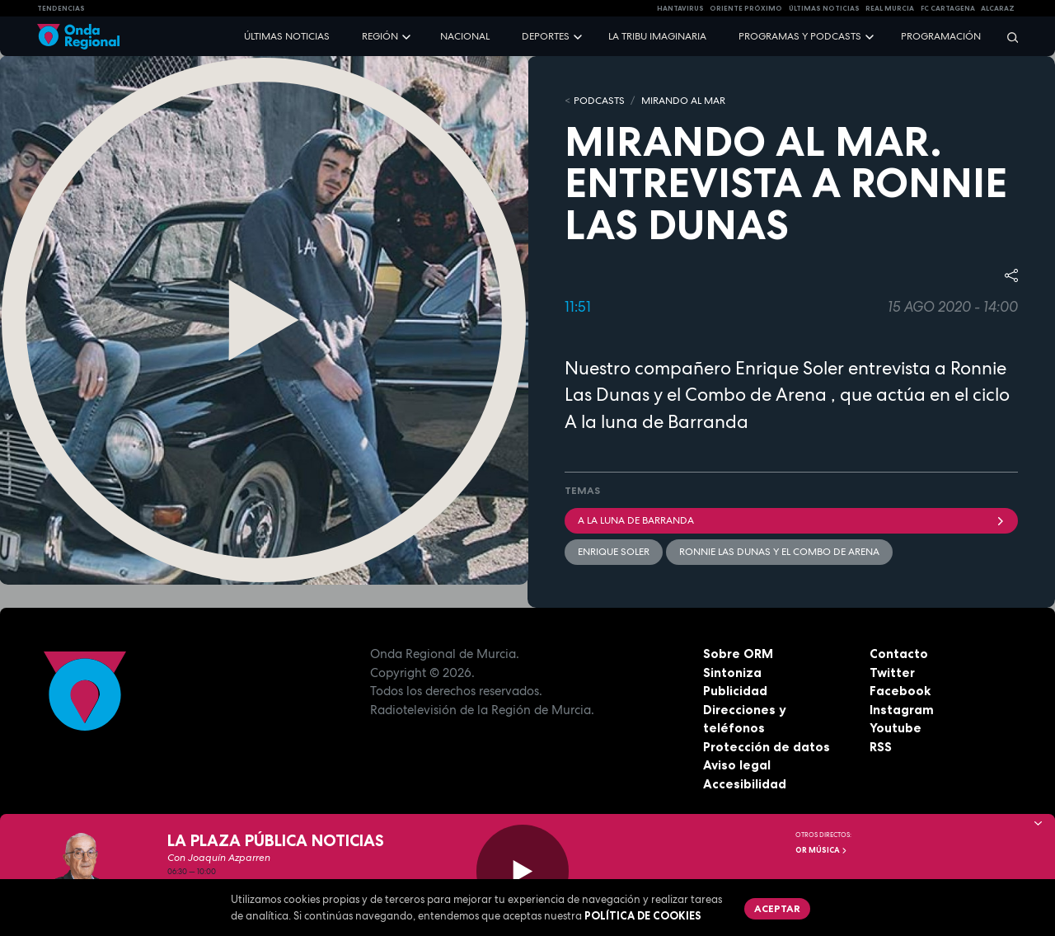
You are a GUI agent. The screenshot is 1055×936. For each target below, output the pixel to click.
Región (380, 36)
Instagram (902, 709)
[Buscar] (1007, 36)
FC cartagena (948, 8)
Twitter (892, 672)
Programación (941, 36)
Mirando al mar (683, 100)
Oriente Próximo (746, 8)
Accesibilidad (744, 784)
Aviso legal (737, 765)
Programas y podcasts (799, 36)
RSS (881, 747)
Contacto (899, 653)
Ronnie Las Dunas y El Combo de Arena (779, 551)
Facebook (900, 690)
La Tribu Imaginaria (657, 36)
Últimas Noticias (824, 8)
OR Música (821, 850)
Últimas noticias (287, 36)
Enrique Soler (613, 551)
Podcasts (599, 100)
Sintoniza (732, 672)
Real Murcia (889, 8)
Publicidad (735, 690)
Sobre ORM (738, 653)
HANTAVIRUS (680, 8)
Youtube (895, 728)
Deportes (546, 36)
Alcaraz (998, 8)
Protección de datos (766, 747)
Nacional (465, 36)
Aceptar (777, 908)
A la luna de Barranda (791, 520)
